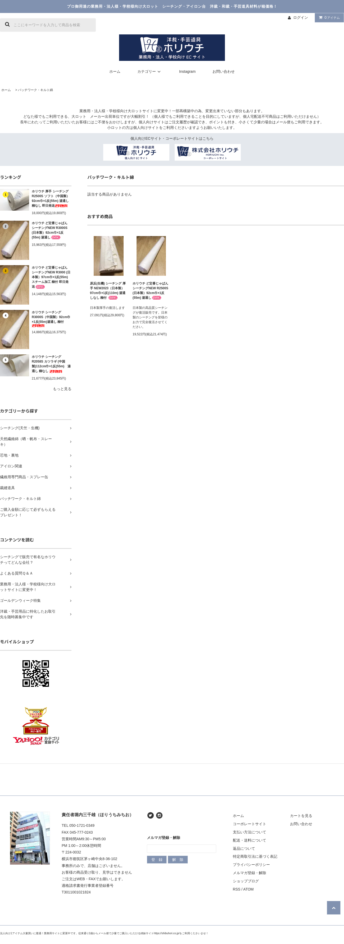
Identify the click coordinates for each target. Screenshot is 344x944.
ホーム (114, 71)
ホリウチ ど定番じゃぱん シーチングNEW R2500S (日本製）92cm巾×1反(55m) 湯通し (150, 291)
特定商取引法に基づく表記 (255, 856)
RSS (237, 889)
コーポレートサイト (249, 824)
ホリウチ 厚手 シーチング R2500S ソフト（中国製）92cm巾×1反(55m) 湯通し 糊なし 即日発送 (51, 198)
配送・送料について (249, 840)
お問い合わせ (223, 71)
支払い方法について (249, 832)
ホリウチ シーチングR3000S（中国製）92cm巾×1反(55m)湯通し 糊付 (51, 318)
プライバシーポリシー (251, 864)
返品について (244, 848)
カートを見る (301, 816)
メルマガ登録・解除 (249, 873)
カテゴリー (149, 71)
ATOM (248, 889)
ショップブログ (246, 881)
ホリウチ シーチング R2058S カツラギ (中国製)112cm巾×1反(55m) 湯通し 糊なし (51, 364)
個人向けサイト (152, 122)
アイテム (328, 17)
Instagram (187, 71)
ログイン (300, 17)
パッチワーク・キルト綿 (35, 90)
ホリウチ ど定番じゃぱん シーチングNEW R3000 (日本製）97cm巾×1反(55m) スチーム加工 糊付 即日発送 (51, 277)
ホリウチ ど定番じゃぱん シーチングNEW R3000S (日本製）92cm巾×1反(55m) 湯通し (49, 230)
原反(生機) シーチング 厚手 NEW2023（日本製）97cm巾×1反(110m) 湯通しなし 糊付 (108, 291)
